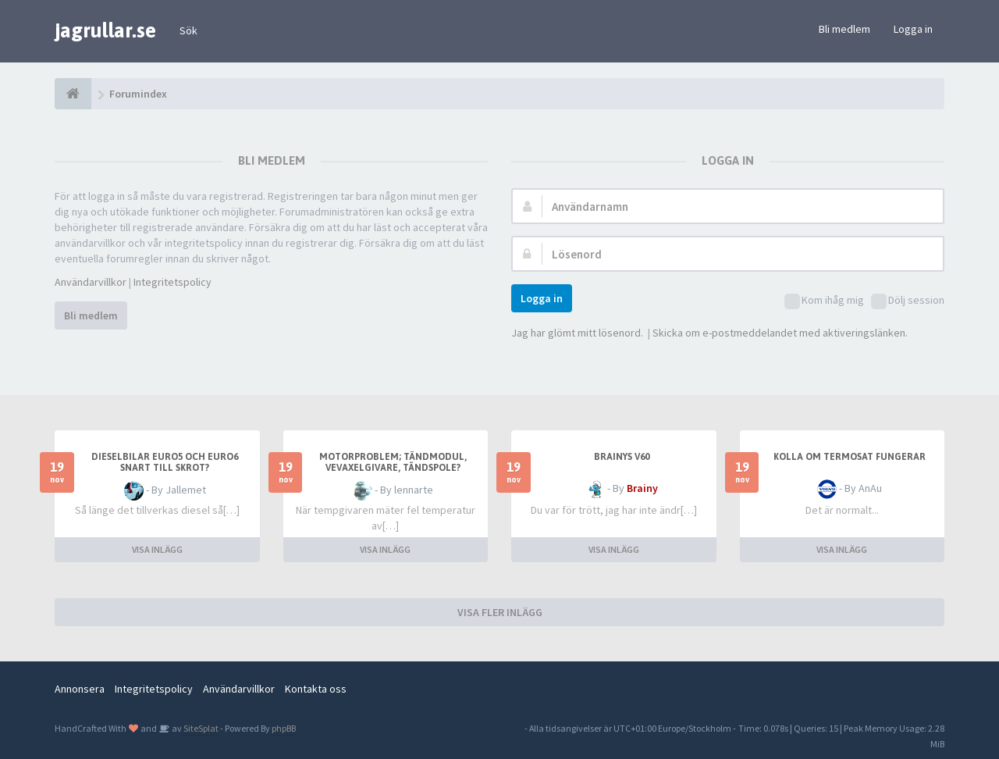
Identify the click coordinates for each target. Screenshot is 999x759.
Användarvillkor (90, 282)
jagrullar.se (105, 30)
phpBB (284, 728)
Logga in (913, 29)
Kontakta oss (316, 689)
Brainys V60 (621, 456)
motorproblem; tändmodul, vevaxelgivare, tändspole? (393, 462)
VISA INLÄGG (157, 549)
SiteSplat (200, 728)
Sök (188, 30)
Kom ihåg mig (824, 301)
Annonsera (80, 689)
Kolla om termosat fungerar (849, 456)
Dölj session (907, 301)
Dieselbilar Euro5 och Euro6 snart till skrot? (164, 462)
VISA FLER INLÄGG (499, 612)
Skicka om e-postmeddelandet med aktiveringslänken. (780, 333)
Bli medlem (844, 29)
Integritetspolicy (172, 282)
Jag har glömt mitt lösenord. (577, 333)
